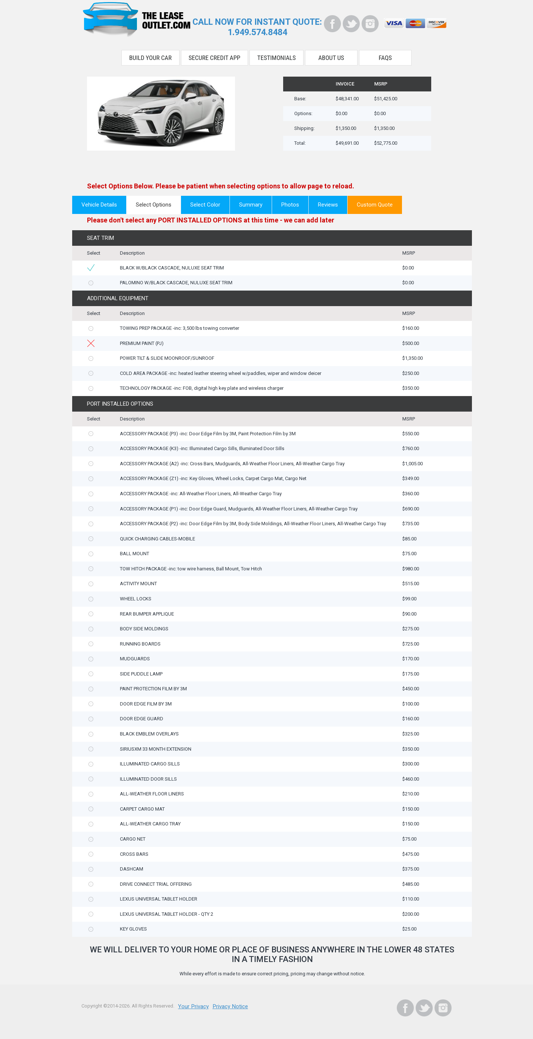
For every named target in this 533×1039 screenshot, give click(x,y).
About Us (331, 54)
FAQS (385, 54)
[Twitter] (351, 23)
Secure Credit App (215, 54)
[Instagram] (370, 23)
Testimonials (276, 54)
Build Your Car (150, 54)
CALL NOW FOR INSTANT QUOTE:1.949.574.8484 (257, 26)
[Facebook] (332, 23)
